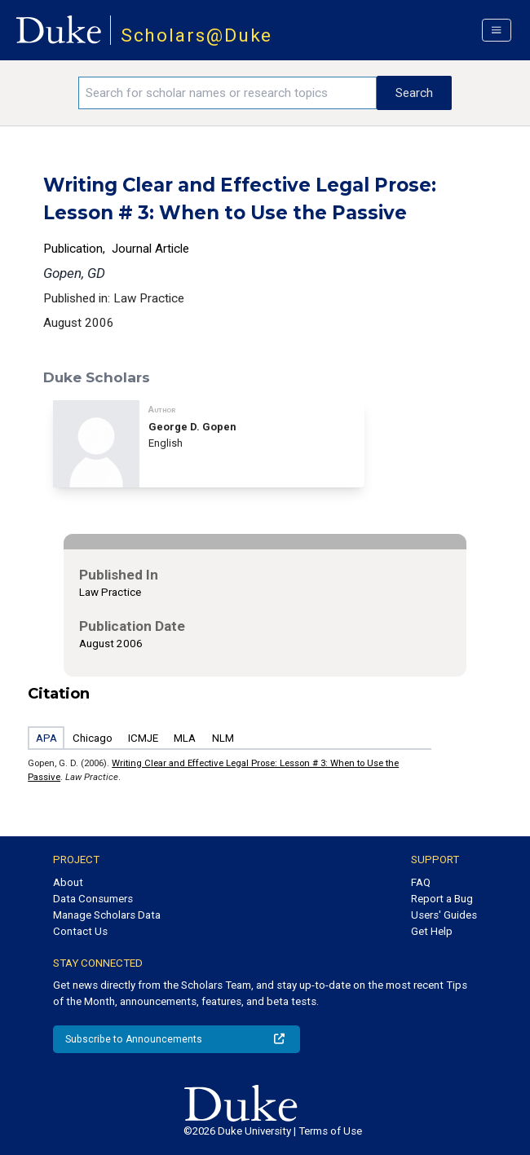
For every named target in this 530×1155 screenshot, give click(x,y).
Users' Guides (444, 915)
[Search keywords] (227, 93)
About (68, 882)
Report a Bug (442, 899)
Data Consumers (93, 899)
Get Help (432, 931)
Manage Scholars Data (107, 915)
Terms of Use (330, 1131)
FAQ (421, 882)
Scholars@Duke (197, 35)
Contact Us (80, 931)
